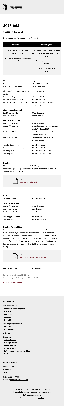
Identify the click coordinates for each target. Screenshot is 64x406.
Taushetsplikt (10, 340)
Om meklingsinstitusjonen (14, 309)
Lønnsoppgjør (10, 345)
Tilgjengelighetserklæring (22, 392)
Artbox (41, 398)
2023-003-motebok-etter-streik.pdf (33, 257)
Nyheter (6, 333)
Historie (7, 311)
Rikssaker (8, 326)
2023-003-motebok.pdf (28, 182)
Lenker (7, 354)
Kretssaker (9, 329)
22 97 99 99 (14, 377)
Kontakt (7, 320)
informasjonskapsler (31, 395)
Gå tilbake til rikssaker (12, 283)
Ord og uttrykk (10, 343)
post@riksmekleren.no (18, 380)
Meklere (7, 317)
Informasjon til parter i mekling (17, 351)
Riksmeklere (9, 314)
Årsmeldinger (10, 348)
